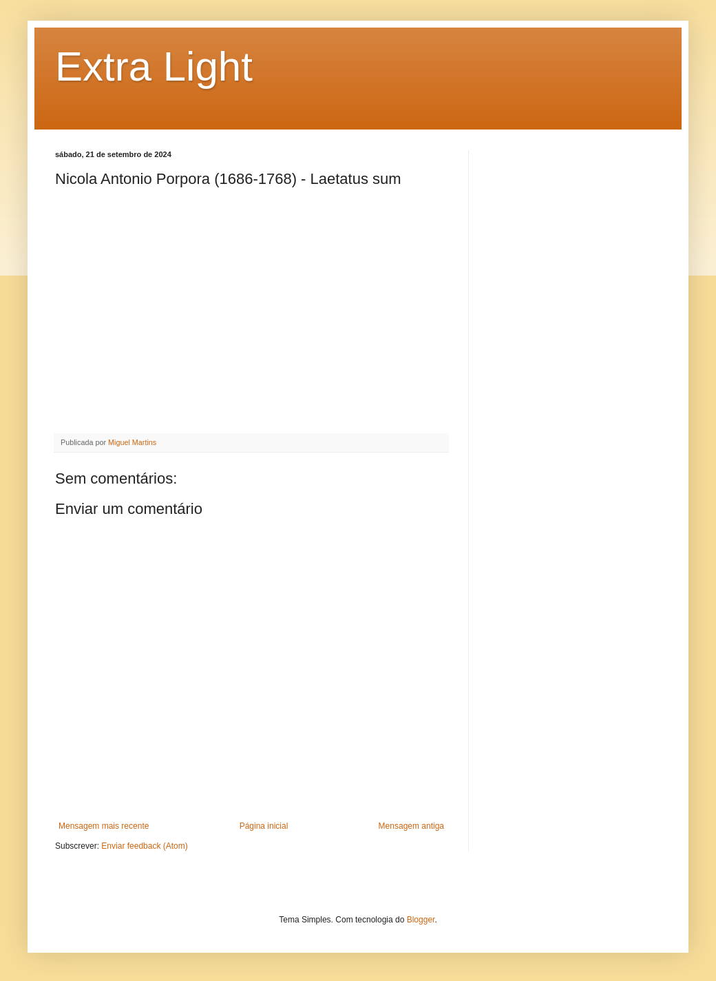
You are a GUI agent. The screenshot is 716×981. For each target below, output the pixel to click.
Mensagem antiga (411, 826)
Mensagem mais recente (104, 826)
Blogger (421, 920)
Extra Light (154, 66)
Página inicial (264, 826)
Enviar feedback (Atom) (144, 846)
